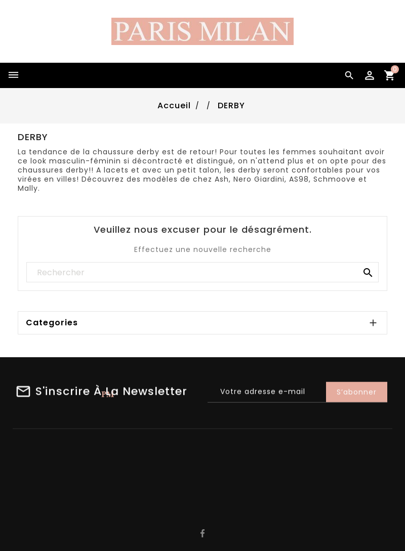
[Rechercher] (202, 273)
